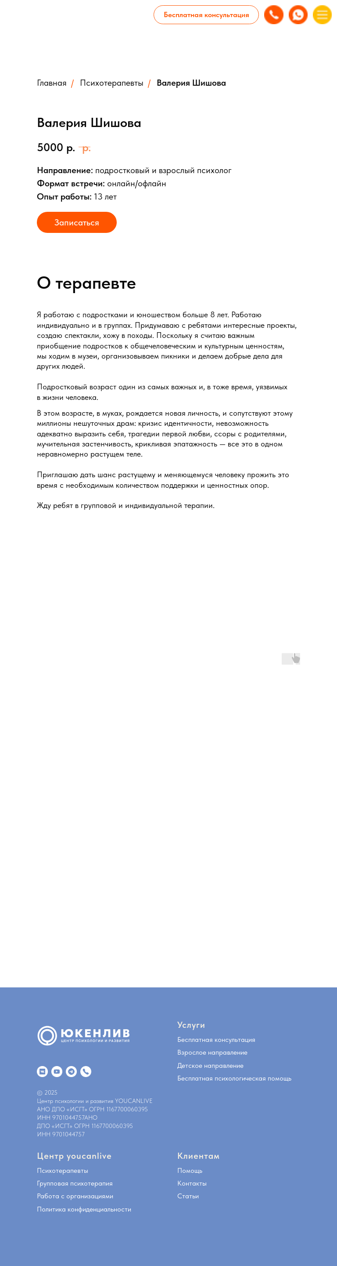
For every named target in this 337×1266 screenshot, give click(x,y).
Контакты (192, 1183)
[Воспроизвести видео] (101, 785)
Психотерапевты (111, 82)
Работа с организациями (75, 1196)
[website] (42, 1071)
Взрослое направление (212, 1052)
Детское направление (210, 1065)
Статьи (188, 1196)
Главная (52, 82)
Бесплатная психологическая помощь (234, 1078)
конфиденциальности (99, 1209)
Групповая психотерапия (75, 1183)
